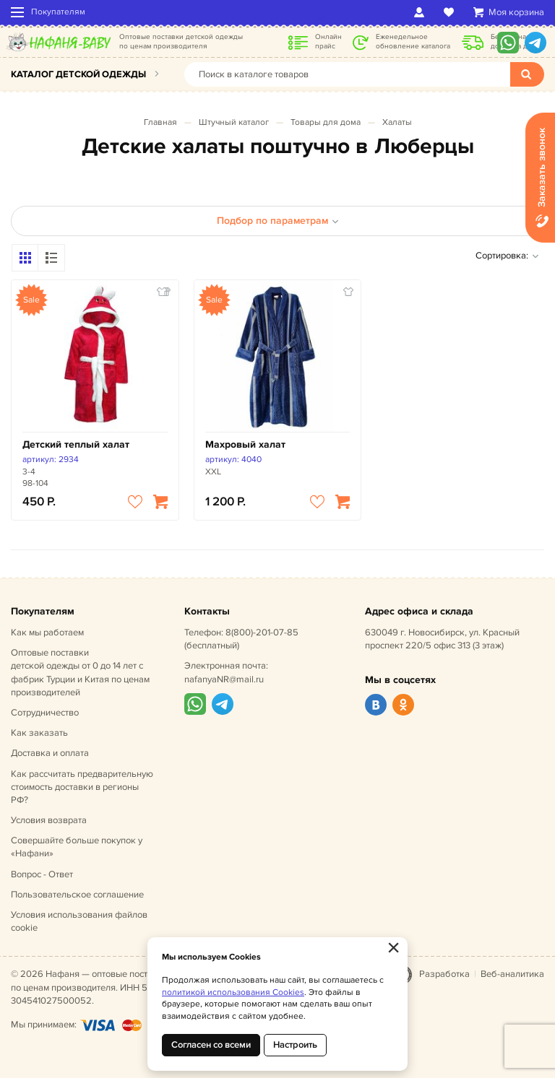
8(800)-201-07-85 (261, 632)
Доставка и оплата (50, 753)
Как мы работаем (47, 632)
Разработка (444, 974)
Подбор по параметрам (278, 220)
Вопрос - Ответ (42, 874)
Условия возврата (49, 820)
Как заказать (39, 733)
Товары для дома (326, 122)
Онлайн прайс (328, 41)
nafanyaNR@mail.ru (224, 679)
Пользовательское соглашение (77, 894)
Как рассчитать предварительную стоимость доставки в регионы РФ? (82, 787)
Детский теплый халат (75, 444)
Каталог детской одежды (78, 74)
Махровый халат (245, 444)
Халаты (397, 122)
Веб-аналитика (512, 974)
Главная (160, 122)
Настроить (295, 1045)
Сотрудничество (45, 712)
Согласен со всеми (211, 1045)
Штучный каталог (234, 122)
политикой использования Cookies (233, 992)
